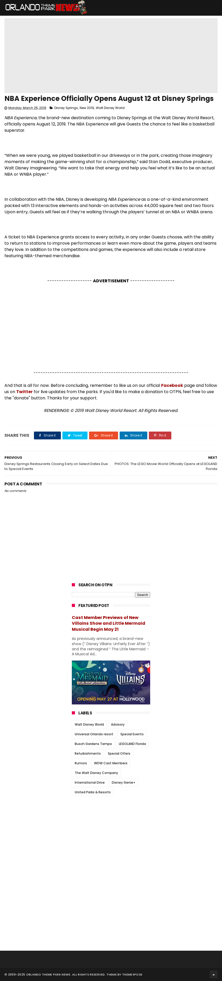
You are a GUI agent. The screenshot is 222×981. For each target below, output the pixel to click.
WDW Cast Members (110, 763)
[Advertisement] (111, 327)
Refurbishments (88, 753)
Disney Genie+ (123, 782)
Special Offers (119, 753)
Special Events (132, 734)
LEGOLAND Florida (132, 744)
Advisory (118, 724)
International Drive (90, 782)
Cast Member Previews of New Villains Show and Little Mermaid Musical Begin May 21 (108, 624)
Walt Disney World (110, 108)
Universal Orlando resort (94, 734)
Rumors (81, 763)
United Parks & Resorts (93, 792)
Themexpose (132, 974)
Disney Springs (66, 108)
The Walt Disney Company (96, 773)
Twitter (24, 392)
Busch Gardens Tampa (93, 744)
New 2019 (87, 108)
